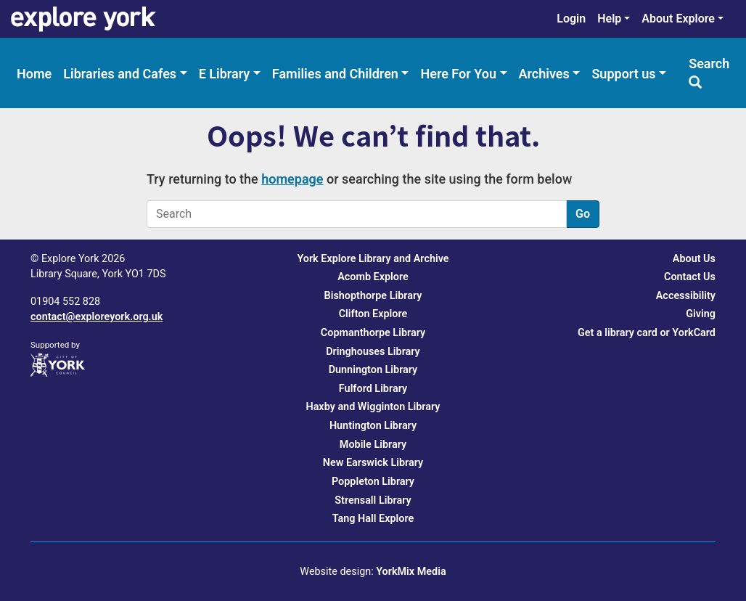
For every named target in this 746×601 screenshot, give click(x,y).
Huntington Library (373, 426)
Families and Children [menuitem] (335, 73)
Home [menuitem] (34, 73)
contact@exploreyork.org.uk (96, 317)
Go (582, 214)
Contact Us (690, 277)
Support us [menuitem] (623, 73)
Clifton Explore (373, 314)
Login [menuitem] (571, 18)
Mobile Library (373, 444)
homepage (292, 179)
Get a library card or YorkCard (647, 333)
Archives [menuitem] (544, 73)
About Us (694, 259)
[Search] (357, 214)
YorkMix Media (411, 571)
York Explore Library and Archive (372, 259)
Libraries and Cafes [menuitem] (119, 73)
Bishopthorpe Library (373, 296)
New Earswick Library (373, 463)
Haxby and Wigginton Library (373, 407)
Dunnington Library (373, 370)
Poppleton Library (373, 481)
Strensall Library (373, 500)
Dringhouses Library (373, 352)
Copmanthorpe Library (373, 333)
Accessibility (686, 296)
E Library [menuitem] (224, 73)
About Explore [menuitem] (678, 18)
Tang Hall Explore (373, 518)
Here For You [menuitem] (458, 73)
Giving (701, 314)
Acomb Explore (373, 277)
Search (709, 72)
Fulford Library (373, 389)
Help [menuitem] (609, 18)
